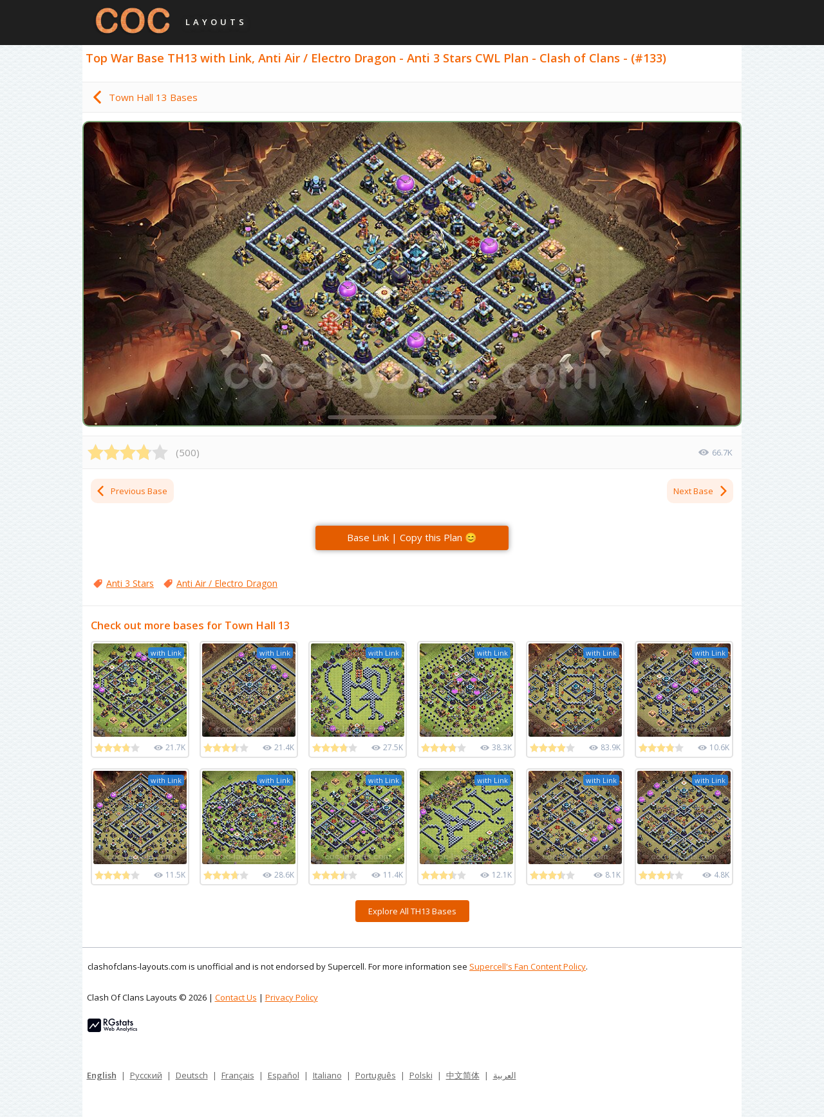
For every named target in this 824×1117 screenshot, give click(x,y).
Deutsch (192, 1075)
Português (375, 1075)
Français (237, 1075)
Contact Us (236, 997)
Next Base (701, 491)
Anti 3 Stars (130, 583)
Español (283, 1075)
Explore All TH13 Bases (412, 911)
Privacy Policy (291, 997)
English (102, 1075)
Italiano (327, 1075)
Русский (146, 1075)
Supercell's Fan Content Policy (527, 966)
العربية (504, 1075)
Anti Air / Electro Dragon (226, 583)
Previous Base (131, 491)
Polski (421, 1075)
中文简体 (463, 1075)
